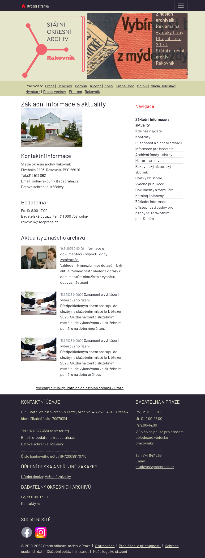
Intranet (82, 551)
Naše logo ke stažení (110, 551)
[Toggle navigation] (181, 5)
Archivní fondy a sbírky (153, 154)
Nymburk (33, 91)
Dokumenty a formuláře (154, 189)
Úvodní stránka (35, 5)
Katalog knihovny (149, 195)
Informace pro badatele (154, 148)
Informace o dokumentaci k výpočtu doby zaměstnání (83, 254)
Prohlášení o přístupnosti (140, 545)
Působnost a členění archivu (158, 142)
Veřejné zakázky (58, 476)
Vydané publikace (149, 184)
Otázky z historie (148, 178)
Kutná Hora (125, 86)
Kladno (96, 86)
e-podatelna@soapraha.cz (53, 437)
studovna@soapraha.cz (155, 466)
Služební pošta (59, 551)
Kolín (108, 86)
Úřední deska (32, 476)
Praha (50, 86)
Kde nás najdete (148, 131)
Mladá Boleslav (162, 86)
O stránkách (105, 545)
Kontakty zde (32, 503)
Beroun (81, 86)
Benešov (64, 86)
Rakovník (92, 91)
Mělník (142, 86)
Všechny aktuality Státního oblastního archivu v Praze (80, 387)
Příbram (75, 91)
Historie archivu (148, 160)
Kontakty (142, 137)
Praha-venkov (54, 91)
